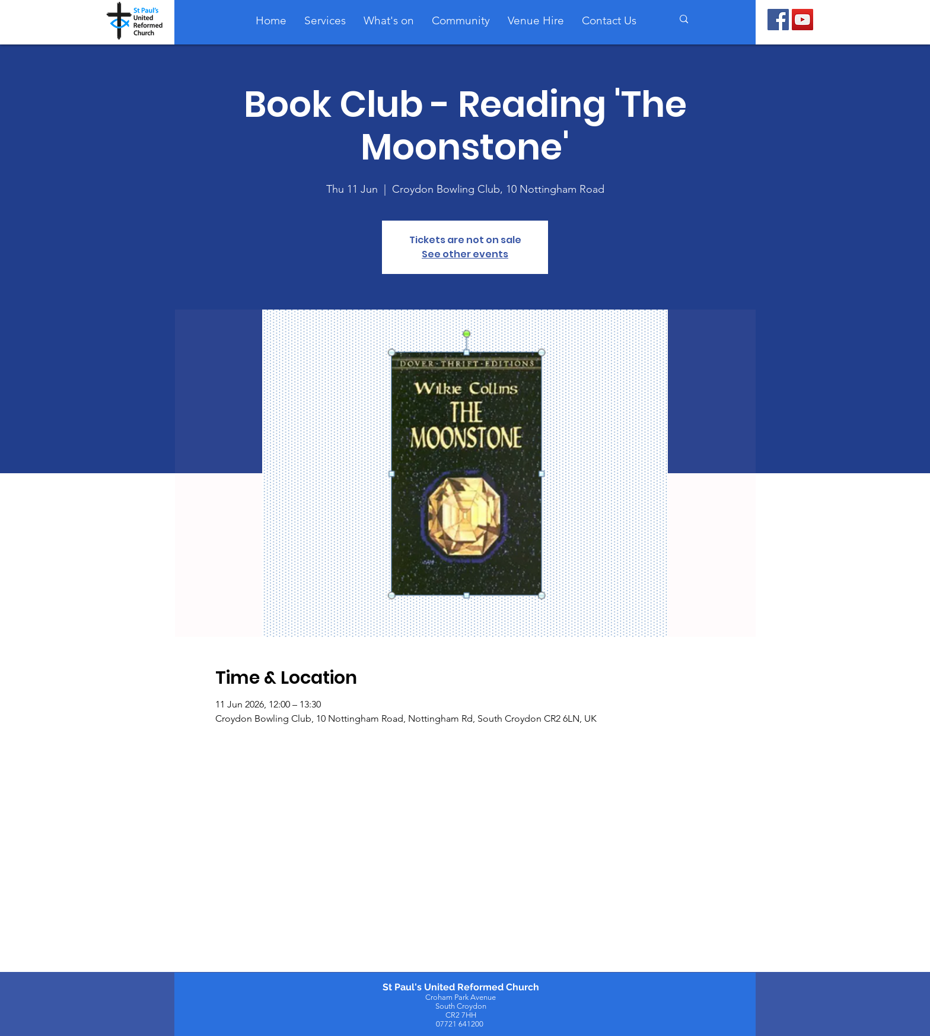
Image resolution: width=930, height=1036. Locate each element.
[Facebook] (778, 19)
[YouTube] (802, 19)
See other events (465, 254)
